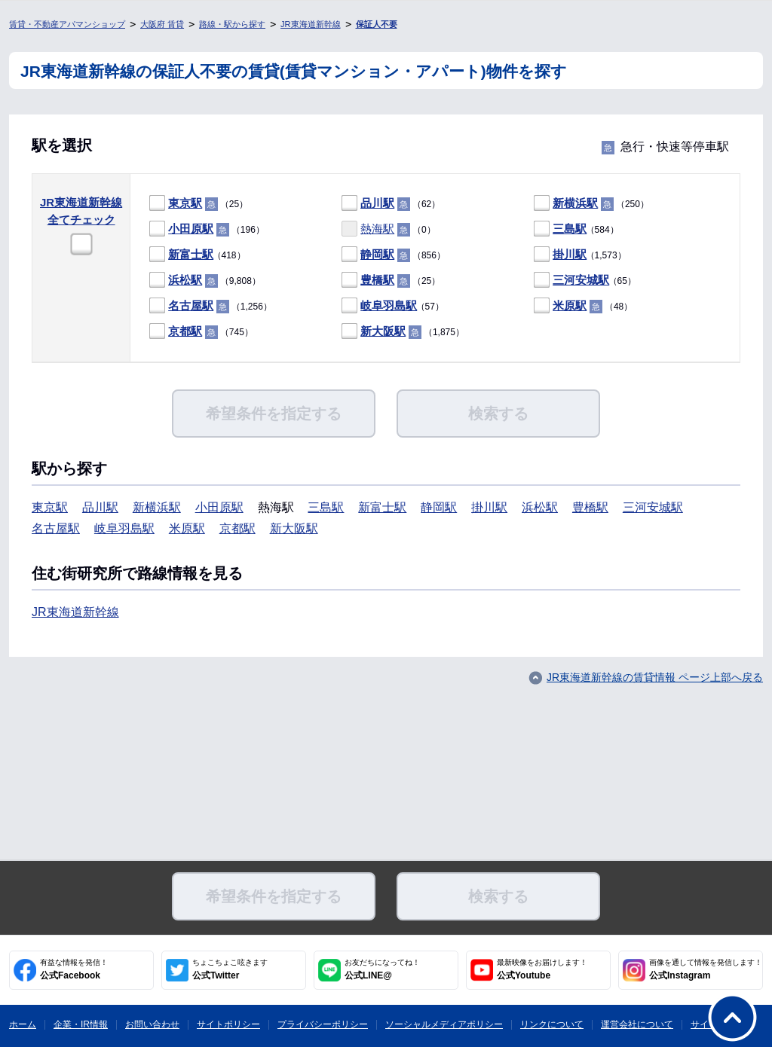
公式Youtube (542, 969)
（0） (388, 229)
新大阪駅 (383, 331)
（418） (197, 255)
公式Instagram (705, 969)
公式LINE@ (382, 969)
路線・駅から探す (232, 24)
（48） (583, 306)
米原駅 (570, 305)
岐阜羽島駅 (388, 305)
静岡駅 (377, 254)
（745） (201, 332)
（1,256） (210, 306)
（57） (393, 306)
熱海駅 (377, 228)
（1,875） (403, 332)
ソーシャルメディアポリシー (444, 1024)
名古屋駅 (190, 305)
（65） (585, 280)
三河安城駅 (581, 279)
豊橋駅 (377, 279)
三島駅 (570, 228)
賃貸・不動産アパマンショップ (67, 24)
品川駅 (377, 203)
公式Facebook (74, 969)
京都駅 (185, 331)
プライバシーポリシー (322, 1024)
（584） (576, 229)
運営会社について (637, 1024)
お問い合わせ (152, 1024)
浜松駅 (185, 279)
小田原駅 (190, 228)
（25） (198, 204)
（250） (591, 204)
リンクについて (552, 1024)
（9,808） (205, 280)
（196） (207, 229)
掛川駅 (570, 254)
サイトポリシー (228, 1024)
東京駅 (185, 203)
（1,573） (580, 255)
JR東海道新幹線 (310, 24)
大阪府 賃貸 (162, 24)
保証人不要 (376, 24)
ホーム (22, 1024)
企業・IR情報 (81, 1024)
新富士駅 (190, 254)
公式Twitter (230, 969)
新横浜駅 (575, 203)
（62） (391, 204)
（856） (394, 255)
